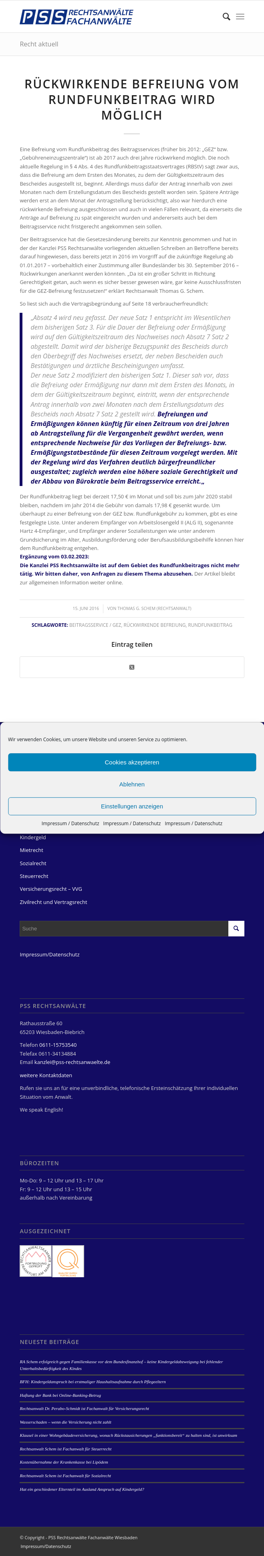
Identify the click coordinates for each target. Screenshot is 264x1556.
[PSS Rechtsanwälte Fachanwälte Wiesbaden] (109, 16)
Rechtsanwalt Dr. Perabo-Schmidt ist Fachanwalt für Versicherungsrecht (84, 1408)
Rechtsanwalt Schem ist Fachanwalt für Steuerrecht (65, 1448)
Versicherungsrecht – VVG (51, 888)
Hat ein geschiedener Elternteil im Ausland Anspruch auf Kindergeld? (82, 1489)
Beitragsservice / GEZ (95, 625)
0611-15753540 (58, 1044)
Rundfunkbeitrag (210, 625)
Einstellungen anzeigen (132, 806)
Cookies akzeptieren (132, 762)
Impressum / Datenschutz (70, 823)
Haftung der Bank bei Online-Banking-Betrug (60, 1395)
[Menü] (240, 16)
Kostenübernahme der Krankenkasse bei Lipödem (64, 1462)
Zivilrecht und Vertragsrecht (53, 902)
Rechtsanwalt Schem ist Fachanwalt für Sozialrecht (65, 1475)
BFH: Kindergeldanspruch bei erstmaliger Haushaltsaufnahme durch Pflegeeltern (92, 1381)
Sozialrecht (33, 863)
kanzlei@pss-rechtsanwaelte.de (72, 1062)
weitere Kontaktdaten (46, 1075)
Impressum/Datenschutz (49, 954)
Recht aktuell (39, 44)
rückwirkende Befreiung (155, 625)
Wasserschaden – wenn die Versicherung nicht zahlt (65, 1422)
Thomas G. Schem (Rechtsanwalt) (154, 608)
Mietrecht (31, 850)
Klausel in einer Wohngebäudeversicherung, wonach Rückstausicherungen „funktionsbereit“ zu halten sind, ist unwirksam (128, 1435)
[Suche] (222, 16)
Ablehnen (132, 784)
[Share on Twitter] (132, 667)
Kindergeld (33, 837)
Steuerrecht (34, 876)
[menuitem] (222, 16)
